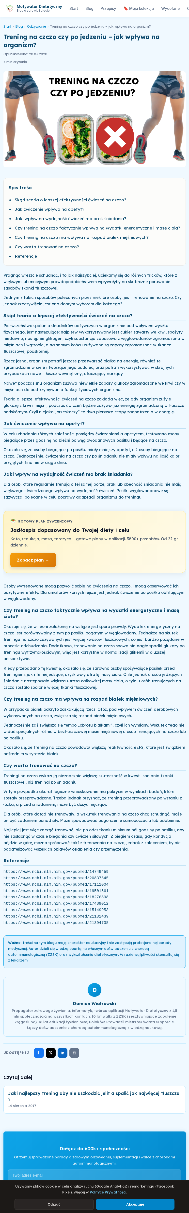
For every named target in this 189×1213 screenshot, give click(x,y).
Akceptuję (135, 1204)
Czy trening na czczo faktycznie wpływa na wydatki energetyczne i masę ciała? (97, 227)
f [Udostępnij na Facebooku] (39, 1052)
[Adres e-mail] (94, 1175)
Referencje (26, 256)
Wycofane (170, 8)
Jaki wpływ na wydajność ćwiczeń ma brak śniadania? (70, 218)
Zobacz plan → (33, 560)
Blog (89, 8)
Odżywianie (36, 26)
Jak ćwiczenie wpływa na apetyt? (49, 209)
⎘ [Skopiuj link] (74, 1052)
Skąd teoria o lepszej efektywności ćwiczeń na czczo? (70, 199)
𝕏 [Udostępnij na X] (50, 1053)
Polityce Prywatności (108, 1192)
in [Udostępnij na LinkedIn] (62, 1053)
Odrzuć (54, 1204)
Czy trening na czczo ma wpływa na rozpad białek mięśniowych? (82, 237)
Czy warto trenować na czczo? (47, 246)
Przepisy (108, 8)
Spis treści (20, 187)
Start (73, 8)
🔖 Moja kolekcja (139, 8)
